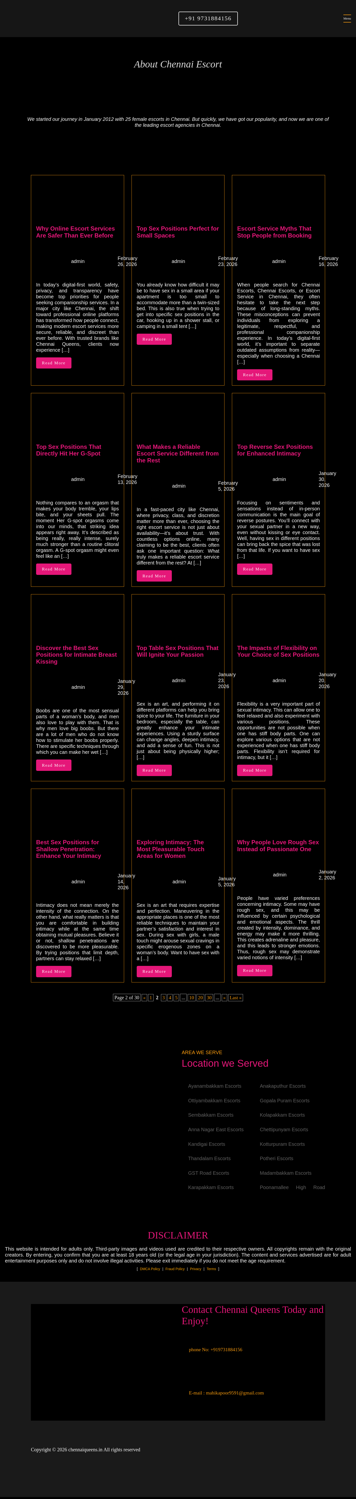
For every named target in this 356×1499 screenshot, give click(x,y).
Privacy (195, 1271)
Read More (54, 363)
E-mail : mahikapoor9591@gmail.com (223, 1394)
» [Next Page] (224, 999)
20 (200, 999)
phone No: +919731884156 (213, 1351)
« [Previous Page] (144, 999)
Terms (211, 1271)
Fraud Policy (175, 1271)
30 (209, 999)
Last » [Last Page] (236, 999)
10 (191, 999)
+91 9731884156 (208, 18)
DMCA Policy (150, 1271)
